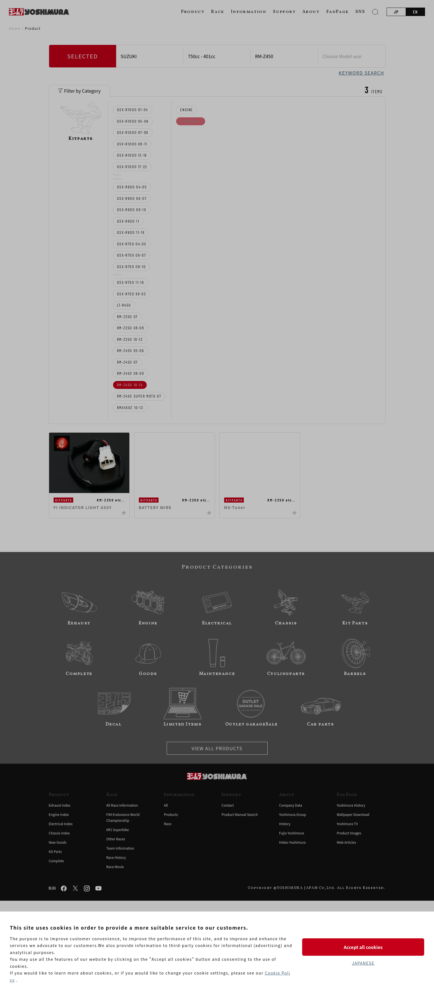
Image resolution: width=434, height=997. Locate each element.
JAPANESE (363, 963)
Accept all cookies (363, 947)
